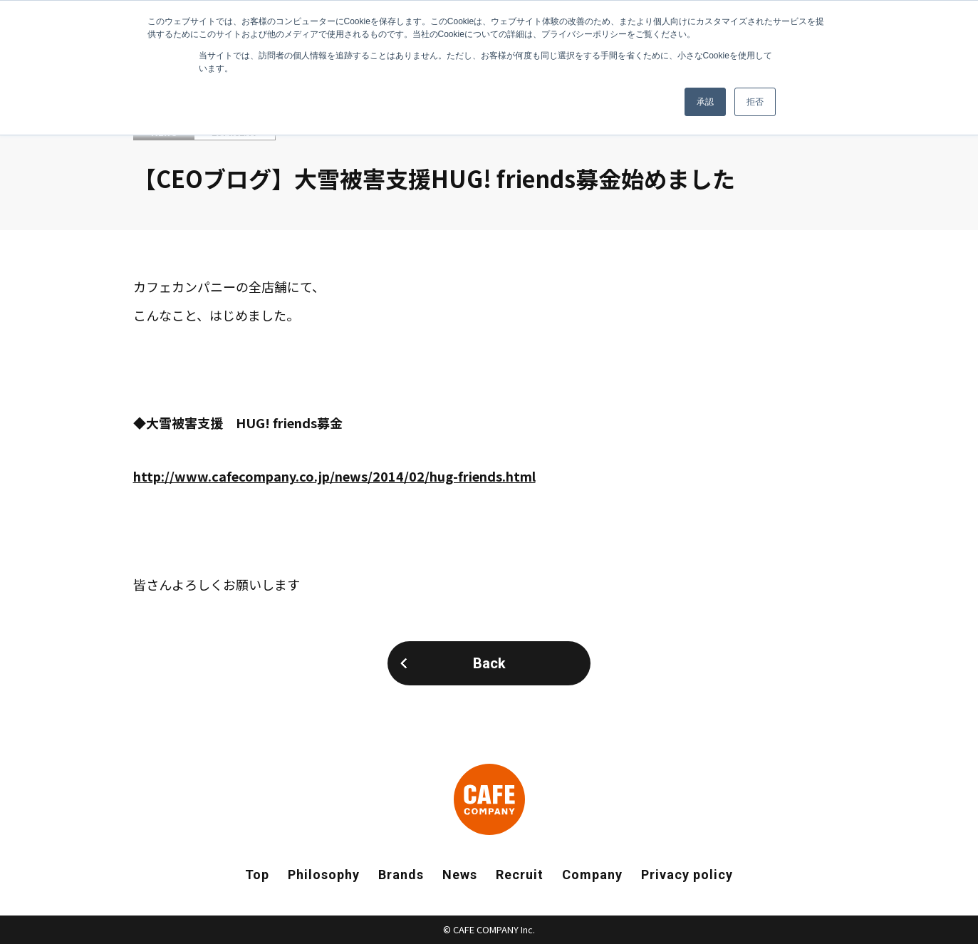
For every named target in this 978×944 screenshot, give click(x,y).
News (459, 874)
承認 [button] (705, 102)
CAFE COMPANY (489, 799)
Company (592, 874)
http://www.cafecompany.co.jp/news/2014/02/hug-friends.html (334, 476)
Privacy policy (687, 874)
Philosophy (324, 874)
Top (257, 874)
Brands (401, 874)
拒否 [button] (755, 102)
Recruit (519, 874)
